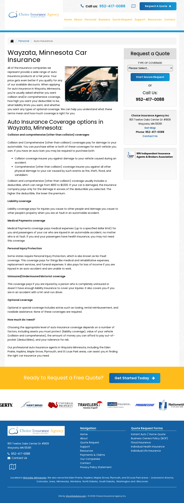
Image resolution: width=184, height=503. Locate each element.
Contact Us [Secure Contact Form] (150, 136)
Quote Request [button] (122, 19)
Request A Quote (158, 6)
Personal (24, 41)
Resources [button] (155, 19)
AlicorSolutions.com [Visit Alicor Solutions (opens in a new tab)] (76, 496)
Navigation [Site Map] (88, 428)
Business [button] (104, 19)
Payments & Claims (92, 455)
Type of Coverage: (150, 63)
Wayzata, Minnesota (34, 477)
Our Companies (90, 459)
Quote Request (89, 442)
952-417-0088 (112, 6)
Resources (86, 451)
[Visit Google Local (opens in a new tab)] (133, 6)
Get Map (150, 128)
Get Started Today (135, 378)
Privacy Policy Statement (96, 467)
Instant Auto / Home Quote (148, 434)
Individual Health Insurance (148, 446)
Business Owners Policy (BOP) (149, 438)
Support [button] (140, 19)
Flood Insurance (141, 442)
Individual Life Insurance (146, 451)
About (78, 19)
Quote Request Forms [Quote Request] (147, 428)
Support (85, 446)
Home (68, 19)
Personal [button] (90, 19)
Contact (169, 19)
